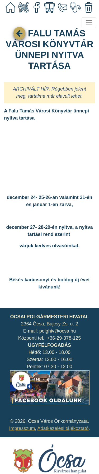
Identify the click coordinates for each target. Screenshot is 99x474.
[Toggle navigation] (89, 22)
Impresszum (22, 428)
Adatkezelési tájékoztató (62, 428)
